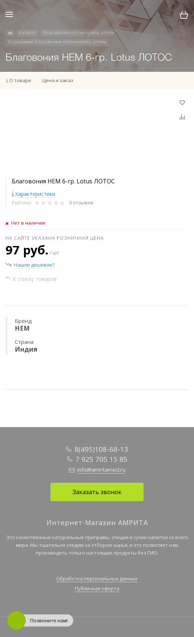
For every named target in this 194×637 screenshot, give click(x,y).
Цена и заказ (57, 80)
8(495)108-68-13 (101, 449)
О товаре (20, 80)
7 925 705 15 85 (101, 459)
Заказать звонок (97, 492)
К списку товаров (35, 278)
